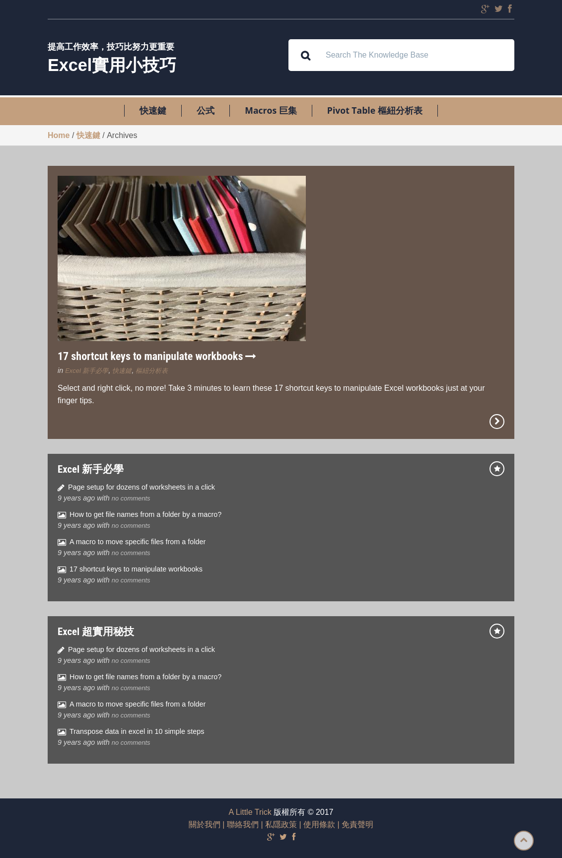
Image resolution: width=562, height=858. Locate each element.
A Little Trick (250, 812)
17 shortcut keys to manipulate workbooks (157, 356)
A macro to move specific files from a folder (138, 542)
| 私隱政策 (278, 824)
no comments (131, 498)
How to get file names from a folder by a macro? (145, 514)
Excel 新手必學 (86, 370)
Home (59, 135)
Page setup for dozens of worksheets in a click (141, 487)
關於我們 (204, 824)
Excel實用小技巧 (112, 65)
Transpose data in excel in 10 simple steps (137, 731)
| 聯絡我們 (239, 824)
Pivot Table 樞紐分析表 (374, 110)
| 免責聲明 (354, 824)
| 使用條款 (316, 824)
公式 (205, 110)
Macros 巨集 (270, 110)
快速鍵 (153, 110)
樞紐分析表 (152, 370)
